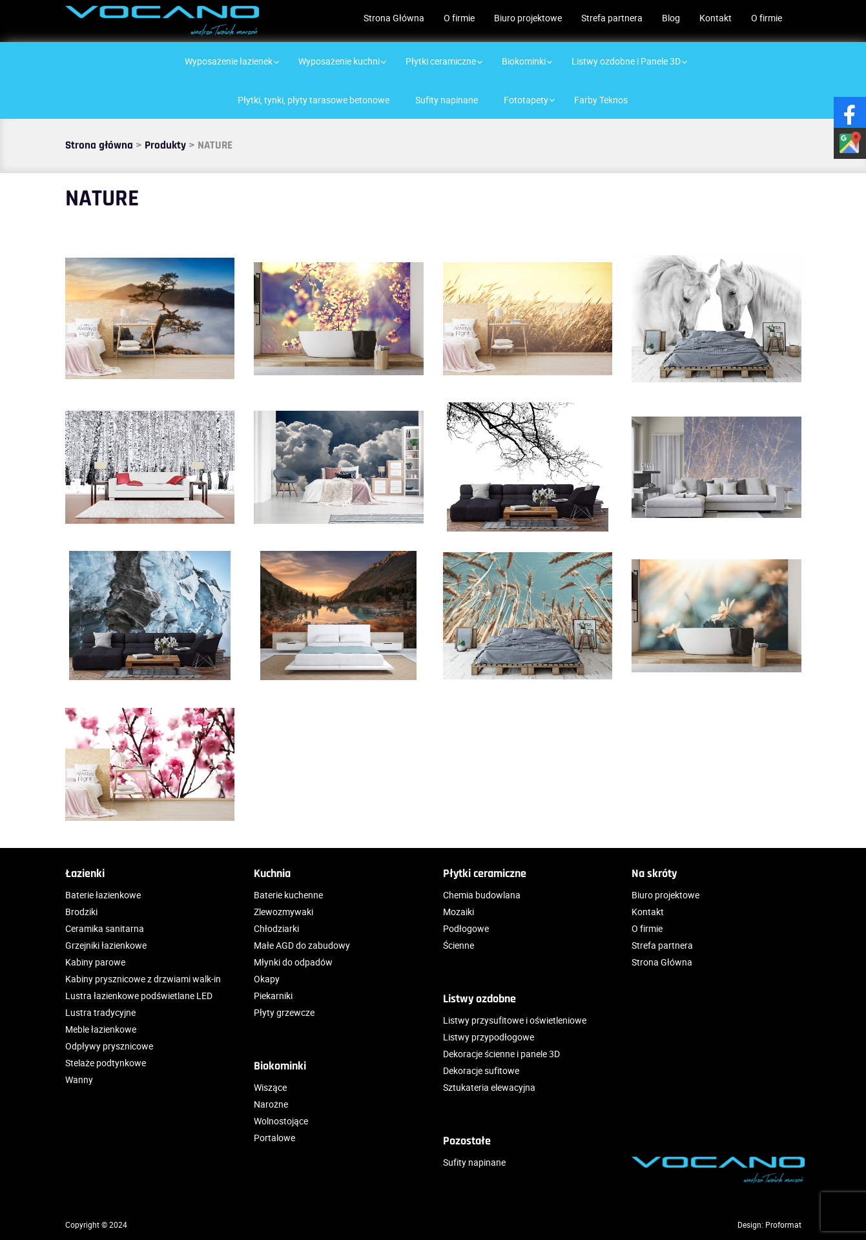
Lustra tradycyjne (100, 1012)
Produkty (165, 145)
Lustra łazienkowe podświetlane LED (138, 995)
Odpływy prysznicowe (109, 1046)
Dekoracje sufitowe (481, 1070)
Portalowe (274, 1138)
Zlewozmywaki (283, 911)
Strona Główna (394, 18)
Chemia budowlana (482, 895)
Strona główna (99, 145)
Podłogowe (466, 928)
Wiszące (270, 1087)
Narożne (271, 1104)
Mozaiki (458, 911)
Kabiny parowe (95, 962)
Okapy (267, 979)
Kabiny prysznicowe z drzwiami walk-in (143, 979)
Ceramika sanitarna (104, 928)
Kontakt (715, 18)
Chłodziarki (276, 928)
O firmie (459, 18)
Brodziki (81, 911)
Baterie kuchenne (288, 895)
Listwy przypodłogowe (488, 1037)
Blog (671, 18)
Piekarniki (273, 995)
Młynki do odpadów (293, 962)
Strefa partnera (612, 18)
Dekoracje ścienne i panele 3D (501, 1054)
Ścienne (458, 945)
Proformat (783, 1224)
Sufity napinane (474, 1162)
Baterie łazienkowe (103, 895)
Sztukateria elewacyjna (489, 1087)
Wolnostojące (281, 1121)
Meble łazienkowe (100, 1029)
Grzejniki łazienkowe (106, 945)
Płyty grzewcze (284, 1012)
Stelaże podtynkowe (105, 1063)
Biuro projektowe (528, 18)
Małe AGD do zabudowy (302, 945)
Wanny (79, 1079)
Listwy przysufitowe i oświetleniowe (514, 1020)
